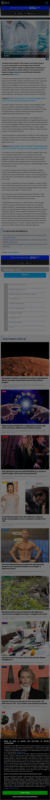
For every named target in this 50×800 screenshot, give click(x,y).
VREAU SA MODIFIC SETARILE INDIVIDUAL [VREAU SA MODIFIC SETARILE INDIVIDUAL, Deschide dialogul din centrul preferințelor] (25, 796)
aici (5, 765)
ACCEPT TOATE (25, 793)
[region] (25, 769)
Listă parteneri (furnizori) (11, 788)
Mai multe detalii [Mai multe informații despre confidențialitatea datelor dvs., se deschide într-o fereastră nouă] (21, 752)
